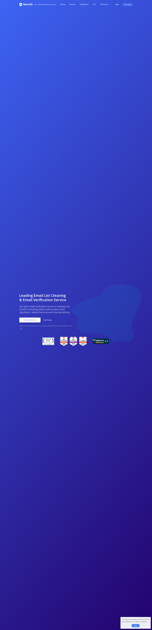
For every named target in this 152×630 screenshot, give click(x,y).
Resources (105, 4)
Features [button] (72, 4)
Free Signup (127, 4)
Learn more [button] (143, 621)
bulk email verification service (39, 306)
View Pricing (47, 320)
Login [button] (117, 4)
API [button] (94, 4)
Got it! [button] (135, 625)
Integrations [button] (84, 4)
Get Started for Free (29, 320)
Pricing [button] (62, 4)
